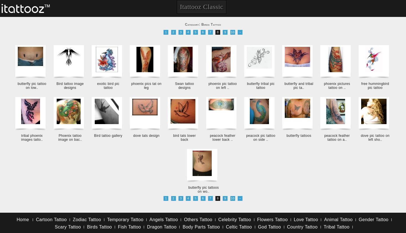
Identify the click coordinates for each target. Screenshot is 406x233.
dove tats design (146, 136)
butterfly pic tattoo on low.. (32, 86)
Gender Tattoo (374, 219)
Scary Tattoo (68, 227)
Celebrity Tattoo (234, 219)
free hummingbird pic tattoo (375, 86)
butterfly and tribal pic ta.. (298, 86)
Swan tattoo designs (184, 86)
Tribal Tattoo (337, 227)
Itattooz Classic (201, 6)
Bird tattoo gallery (108, 136)
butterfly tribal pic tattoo (261, 86)
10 (233, 32)
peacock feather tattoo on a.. (337, 138)
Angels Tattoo (163, 219)
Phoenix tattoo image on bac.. (70, 138)
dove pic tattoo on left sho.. (375, 138)
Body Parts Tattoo (201, 227)
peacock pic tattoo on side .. (260, 138)
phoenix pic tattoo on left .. (222, 86)
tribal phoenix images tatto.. (32, 138)
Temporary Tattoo (125, 219)
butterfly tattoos (298, 136)
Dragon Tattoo (162, 227)
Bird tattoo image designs (70, 86)
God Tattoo (269, 227)
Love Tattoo (306, 219)
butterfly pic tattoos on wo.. (203, 190)
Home (23, 219)
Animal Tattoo (338, 219)
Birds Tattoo (99, 227)
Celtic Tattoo (239, 227)
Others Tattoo (198, 219)
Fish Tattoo (129, 227)
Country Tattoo (302, 227)
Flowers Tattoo (272, 219)
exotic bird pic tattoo (108, 86)
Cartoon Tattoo (51, 219)
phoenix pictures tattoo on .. (337, 86)
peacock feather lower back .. (222, 138)
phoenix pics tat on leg (146, 86)
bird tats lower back (184, 138)
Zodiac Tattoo (87, 219)
